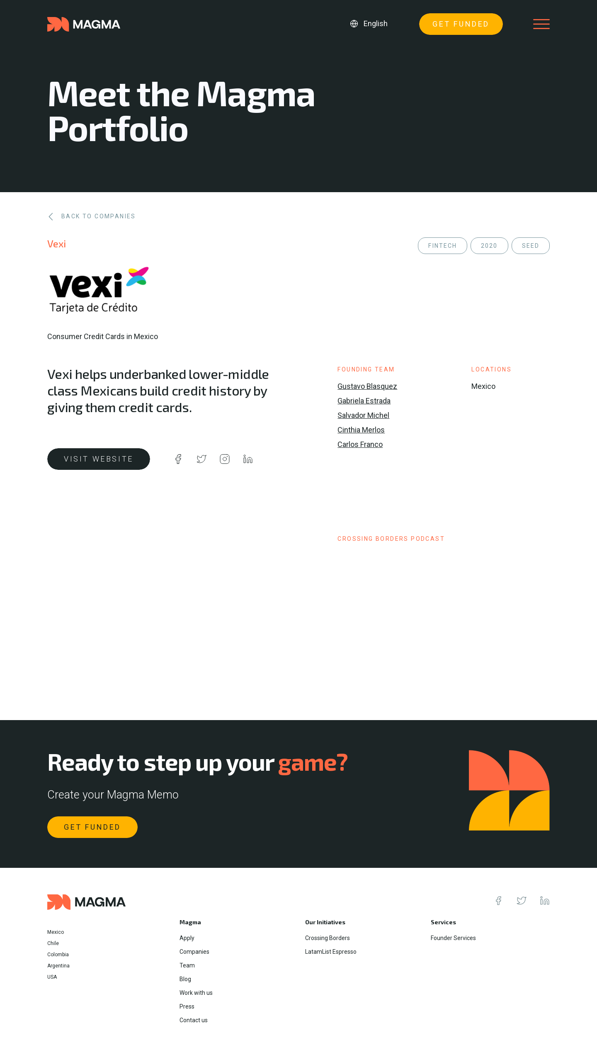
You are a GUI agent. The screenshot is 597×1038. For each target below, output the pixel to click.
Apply (187, 938)
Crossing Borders (327, 938)
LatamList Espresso (331, 951)
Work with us (196, 992)
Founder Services (453, 938)
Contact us (194, 1020)
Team (187, 965)
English (376, 23)
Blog (185, 979)
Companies (194, 951)
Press (187, 1006)
